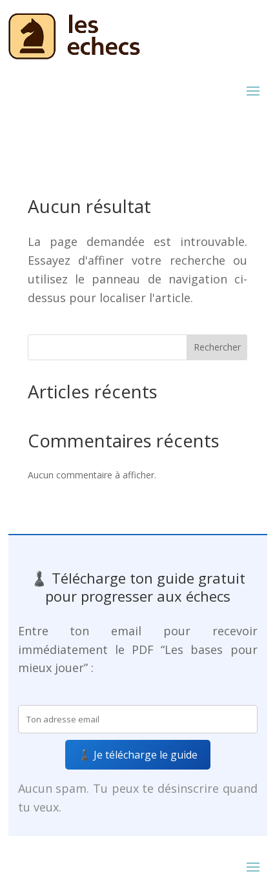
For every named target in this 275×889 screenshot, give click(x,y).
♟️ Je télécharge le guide (138, 755)
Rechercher (217, 347)
